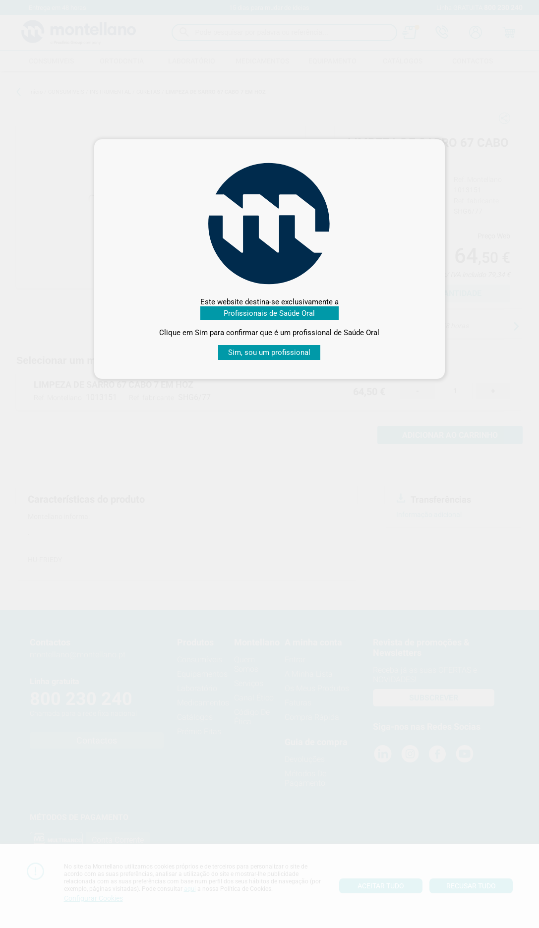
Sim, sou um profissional (269, 352)
